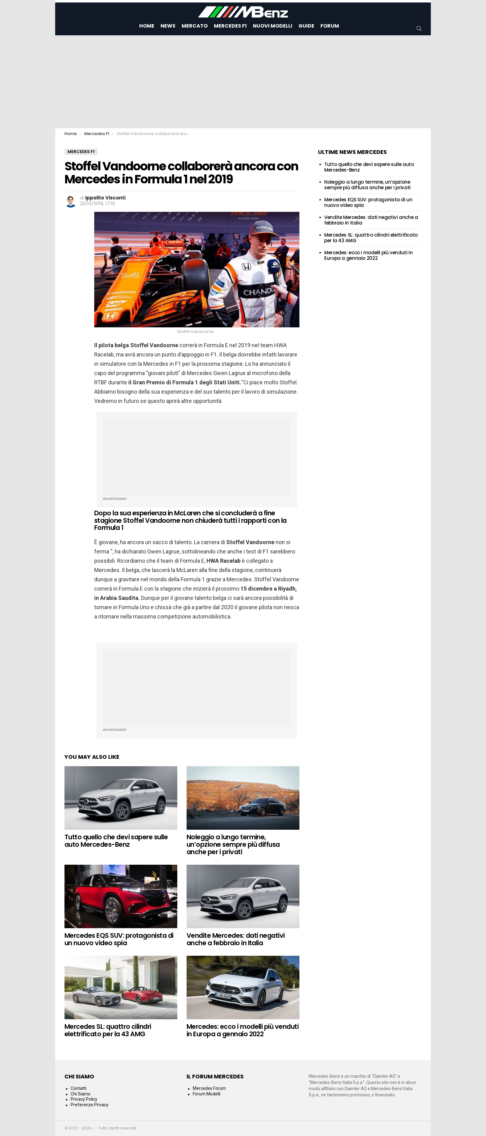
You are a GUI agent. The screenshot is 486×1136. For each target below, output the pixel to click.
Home (146, 25)
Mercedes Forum (209, 1088)
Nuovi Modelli (272, 25)
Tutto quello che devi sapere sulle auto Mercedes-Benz (116, 840)
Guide (306, 25)
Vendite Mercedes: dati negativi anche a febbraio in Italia (236, 939)
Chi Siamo (81, 1093)
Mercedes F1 (230, 25)
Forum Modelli (206, 1093)
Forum (329, 25)
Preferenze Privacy (89, 1104)
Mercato (195, 25)
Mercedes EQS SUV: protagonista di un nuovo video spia (119, 939)
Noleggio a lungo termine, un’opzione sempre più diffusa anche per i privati (233, 844)
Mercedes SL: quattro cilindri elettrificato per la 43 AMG (107, 1030)
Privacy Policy (84, 1099)
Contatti (78, 1088)
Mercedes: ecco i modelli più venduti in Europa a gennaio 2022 (242, 1030)
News (168, 25)
